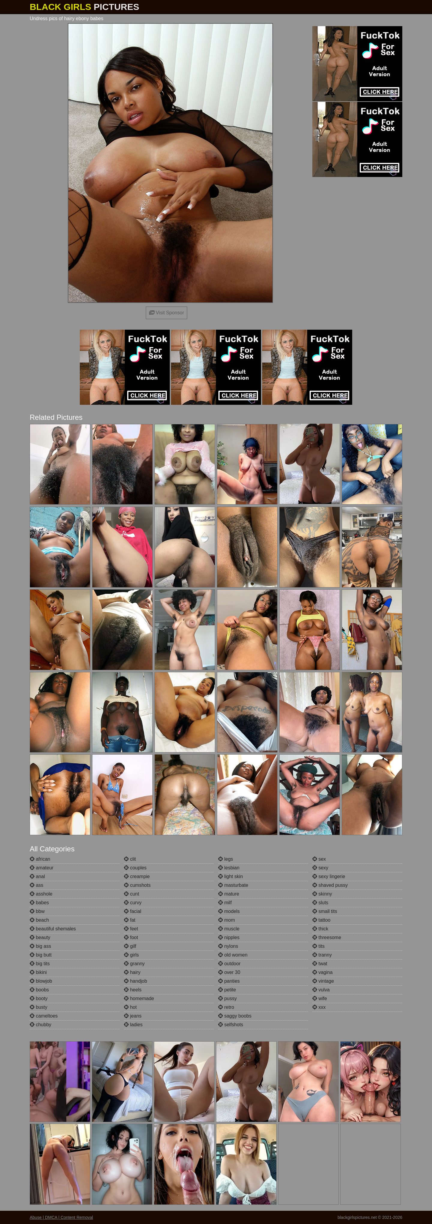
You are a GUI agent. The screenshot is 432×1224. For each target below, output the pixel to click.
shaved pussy (330, 885)
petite (227, 989)
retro (226, 1007)
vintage (323, 981)
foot (131, 937)
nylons (228, 946)
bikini (38, 972)
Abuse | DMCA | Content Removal (61, 1217)
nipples (228, 937)
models (229, 911)
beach (39, 920)
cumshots (137, 885)
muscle (228, 928)
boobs (39, 989)
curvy (133, 902)
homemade (139, 998)
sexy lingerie (328, 876)
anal (37, 876)
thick (320, 928)
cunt (131, 893)
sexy (320, 867)
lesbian (228, 867)
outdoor (229, 963)
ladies (133, 1024)
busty (38, 1007)
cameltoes (44, 1015)
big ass (40, 946)
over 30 (229, 972)
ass (36, 885)
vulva (321, 989)
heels (133, 989)
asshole (41, 893)
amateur (41, 867)
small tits (324, 911)
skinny (322, 893)
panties (229, 981)
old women (233, 954)
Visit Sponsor (166, 312)
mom (226, 920)
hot (130, 1007)
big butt (41, 954)
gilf (130, 946)
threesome (326, 937)
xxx (319, 1007)
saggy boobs (234, 1015)
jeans (133, 1015)
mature (228, 893)
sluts (320, 902)
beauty (40, 937)
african (40, 859)
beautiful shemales (53, 928)
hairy (132, 972)
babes (39, 902)
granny (134, 963)
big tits (40, 963)
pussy (227, 998)
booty (39, 998)
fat (129, 920)
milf (225, 902)
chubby (40, 1024)
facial (132, 911)
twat (319, 963)
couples (135, 867)
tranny (322, 954)
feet (131, 928)
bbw (37, 911)
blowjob (41, 981)
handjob (135, 981)
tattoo (321, 920)
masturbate (233, 885)
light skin (230, 876)
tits (318, 946)
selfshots (230, 1024)
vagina (322, 972)
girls (131, 954)
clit (130, 859)
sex (319, 859)
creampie (137, 876)
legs (225, 859)
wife (319, 998)
